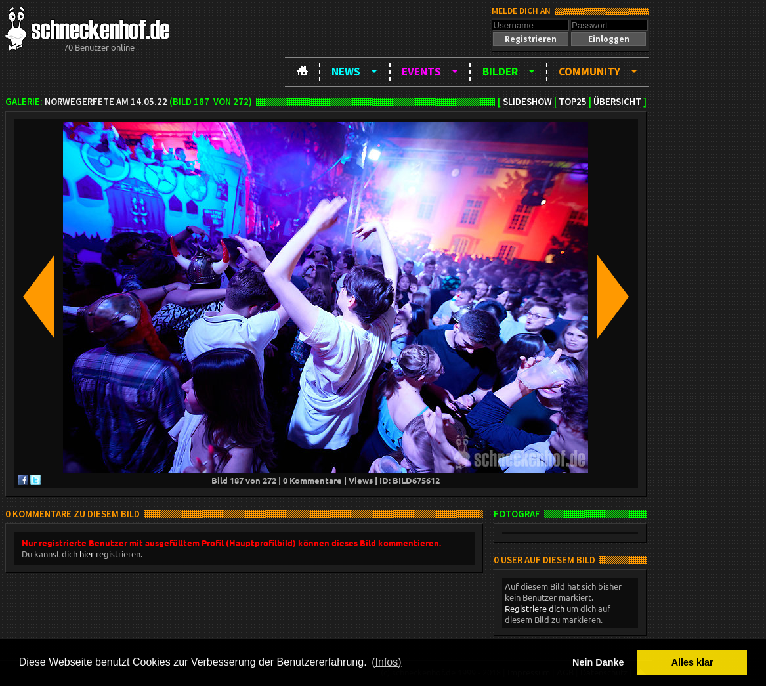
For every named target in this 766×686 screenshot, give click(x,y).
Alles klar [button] (692, 662)
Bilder (500, 71)
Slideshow (527, 102)
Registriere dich (534, 608)
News (345, 71)
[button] (530, 39)
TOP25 (573, 102)
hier (86, 553)
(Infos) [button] (386, 662)
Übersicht (617, 102)
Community (589, 71)
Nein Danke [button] (598, 662)
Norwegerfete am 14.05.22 (106, 102)
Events (421, 71)
